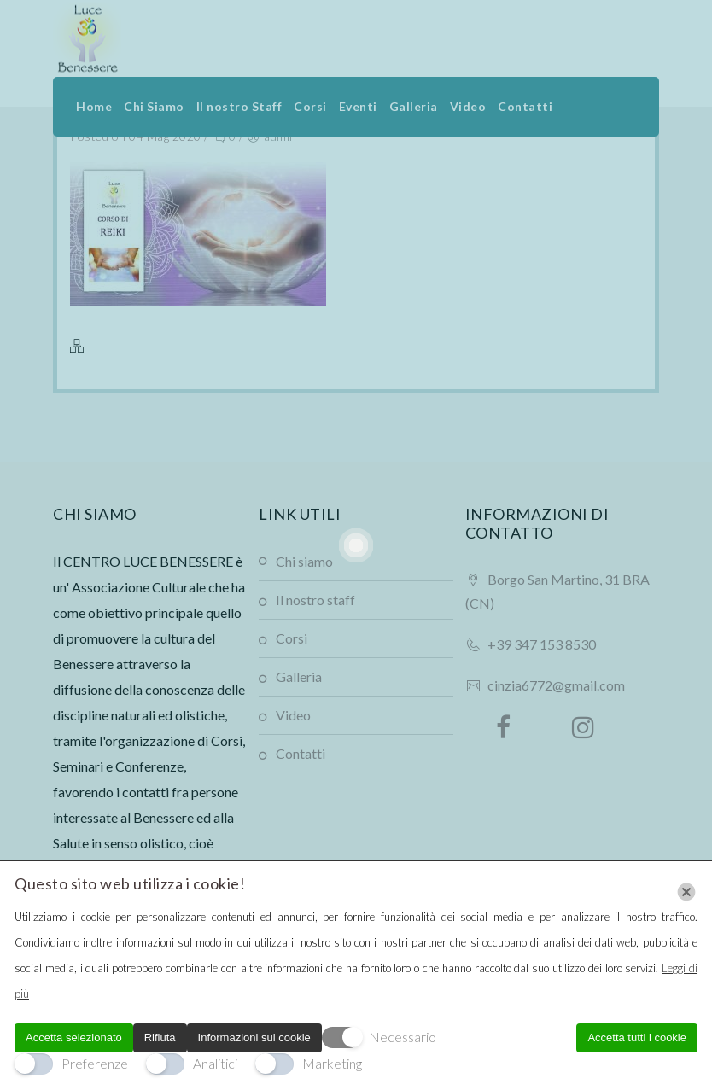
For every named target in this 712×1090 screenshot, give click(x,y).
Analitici (215, 1063)
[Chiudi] (686, 892)
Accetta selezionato (74, 1037)
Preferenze (94, 1063)
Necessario (402, 1037)
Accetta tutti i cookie (636, 1037)
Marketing (332, 1063)
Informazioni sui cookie (254, 1037)
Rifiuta (160, 1037)
